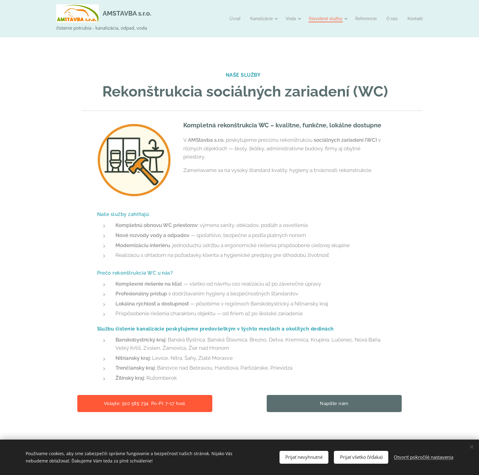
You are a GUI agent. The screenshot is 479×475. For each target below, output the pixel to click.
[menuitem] (225, 18)
